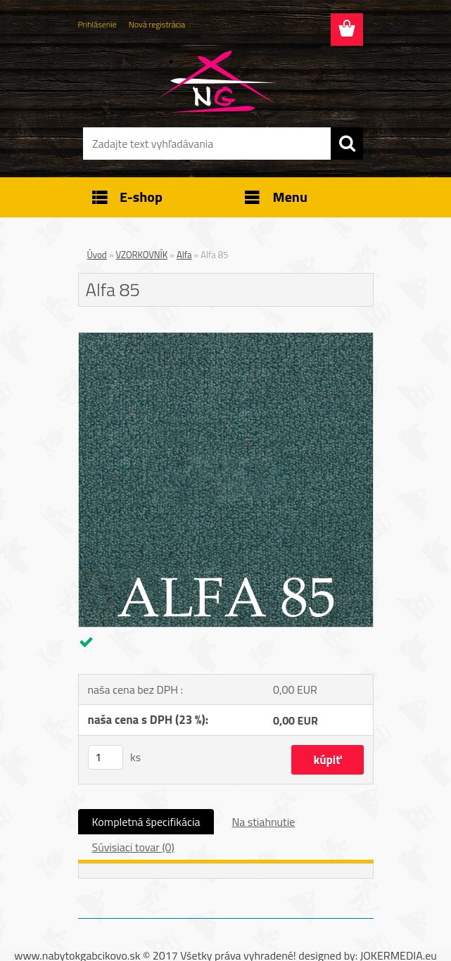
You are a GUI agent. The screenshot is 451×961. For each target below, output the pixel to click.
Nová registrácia (157, 24)
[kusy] (105, 757)
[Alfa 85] (226, 338)
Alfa (184, 255)
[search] (347, 143)
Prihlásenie (97, 24)
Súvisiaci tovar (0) (133, 847)
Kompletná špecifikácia (146, 821)
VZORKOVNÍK (142, 255)
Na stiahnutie (263, 821)
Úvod (97, 255)
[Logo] (217, 81)
